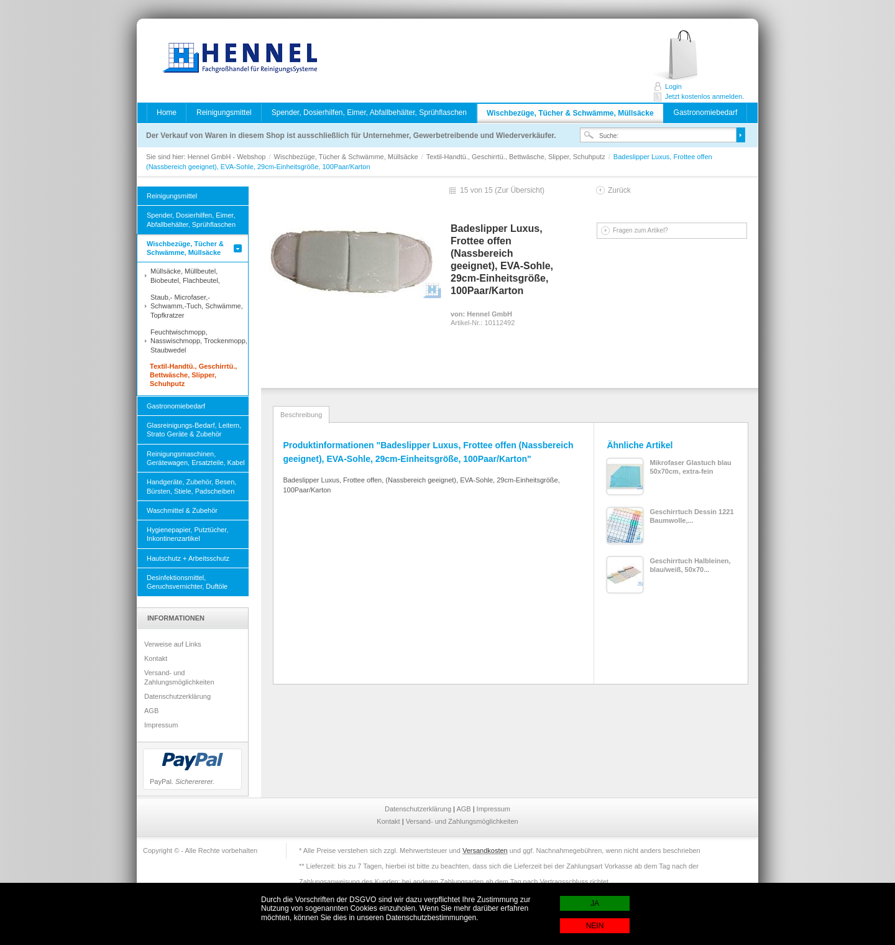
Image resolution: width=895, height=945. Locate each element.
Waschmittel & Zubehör (182, 510)
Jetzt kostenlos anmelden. (689, 55)
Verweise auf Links (172, 644)
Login (673, 86)
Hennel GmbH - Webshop (236, 59)
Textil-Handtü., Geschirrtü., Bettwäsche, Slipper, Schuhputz (516, 156)
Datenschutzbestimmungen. (432, 917)
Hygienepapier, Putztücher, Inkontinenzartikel (187, 534)
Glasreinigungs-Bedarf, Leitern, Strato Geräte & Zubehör (194, 430)
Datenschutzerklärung (177, 696)
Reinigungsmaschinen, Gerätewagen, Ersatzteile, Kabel (196, 458)
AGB (151, 710)
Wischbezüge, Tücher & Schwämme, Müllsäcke (570, 113)
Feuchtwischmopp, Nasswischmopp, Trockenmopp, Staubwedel (198, 341)
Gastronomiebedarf (706, 112)
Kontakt (155, 658)
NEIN (595, 925)
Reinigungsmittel (224, 112)
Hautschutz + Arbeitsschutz (188, 558)
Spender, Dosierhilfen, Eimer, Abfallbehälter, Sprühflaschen (369, 112)
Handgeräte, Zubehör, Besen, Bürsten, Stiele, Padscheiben (191, 486)
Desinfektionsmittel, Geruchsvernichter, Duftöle (187, 582)
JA (594, 903)
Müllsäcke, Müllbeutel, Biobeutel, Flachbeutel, (185, 275)
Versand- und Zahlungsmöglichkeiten (179, 677)
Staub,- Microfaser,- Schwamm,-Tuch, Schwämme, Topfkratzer (196, 306)
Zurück (619, 190)
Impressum (161, 725)
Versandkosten (485, 850)
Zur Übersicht (519, 190)
